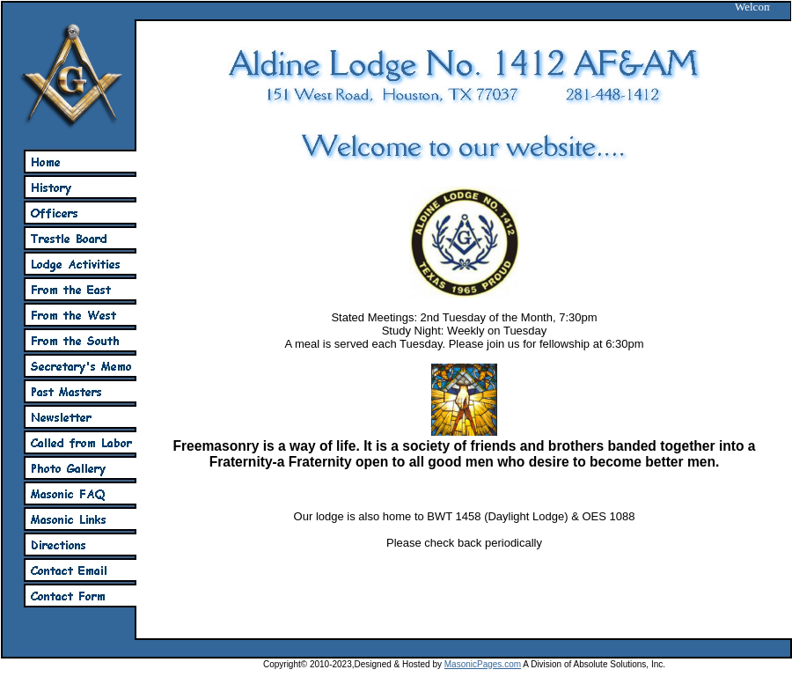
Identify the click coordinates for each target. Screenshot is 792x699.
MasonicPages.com (482, 664)
